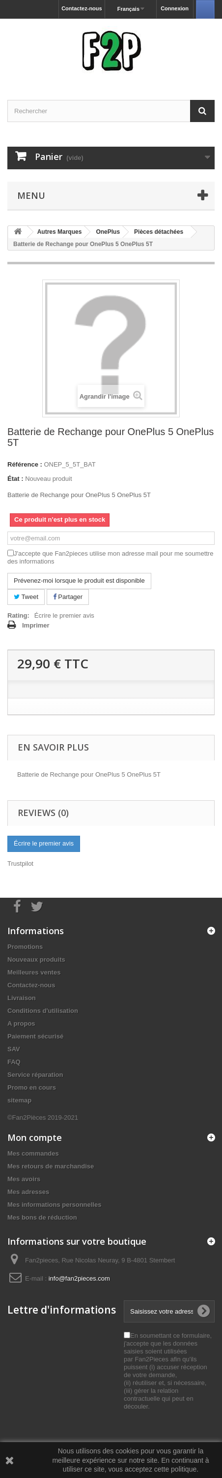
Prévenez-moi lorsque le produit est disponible (79, 580)
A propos (21, 1023)
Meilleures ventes (33, 972)
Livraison (21, 998)
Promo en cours (31, 1087)
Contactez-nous (81, 8)
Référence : (24, 464)
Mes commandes (33, 1153)
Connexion (175, 8)
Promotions (25, 946)
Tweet (26, 596)
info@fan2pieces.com (79, 1278)
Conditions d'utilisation (42, 1010)
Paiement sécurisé (35, 1036)
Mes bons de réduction (42, 1217)
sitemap (19, 1100)
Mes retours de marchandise (50, 1166)
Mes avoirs (23, 1179)
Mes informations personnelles (54, 1204)
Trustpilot (20, 863)
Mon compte (34, 1137)
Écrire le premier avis (64, 615)
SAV (13, 1049)
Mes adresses (28, 1191)
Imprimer (36, 625)
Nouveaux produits (36, 959)
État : (15, 478)
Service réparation (35, 1074)
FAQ (14, 1062)
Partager (68, 596)
